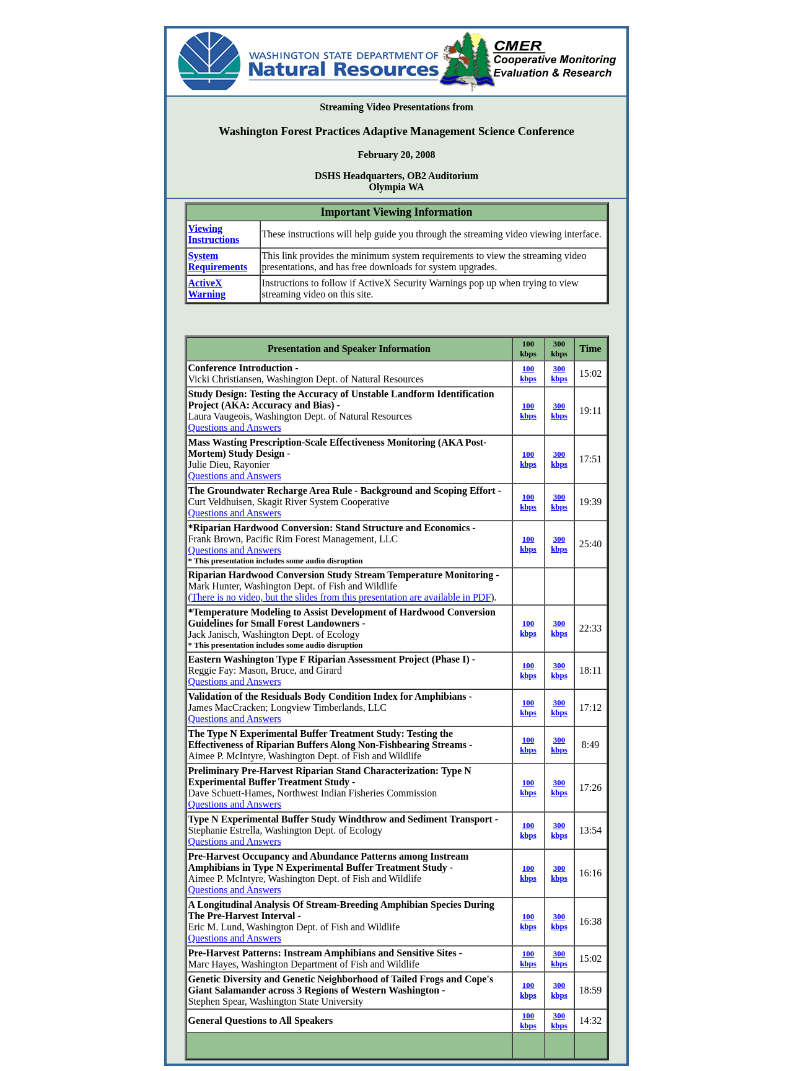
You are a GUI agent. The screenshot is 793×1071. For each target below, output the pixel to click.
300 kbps (559, 373)
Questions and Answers (234, 427)
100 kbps (528, 373)
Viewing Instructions (214, 234)
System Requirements (218, 261)
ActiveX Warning (207, 288)
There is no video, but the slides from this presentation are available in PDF (341, 597)
